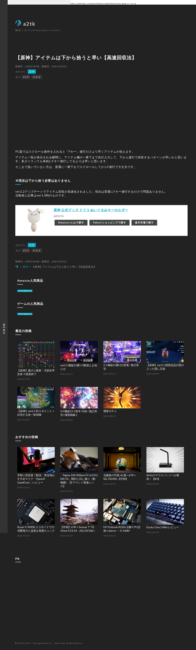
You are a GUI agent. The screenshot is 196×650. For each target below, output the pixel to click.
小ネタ (37, 76)
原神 (31, 71)
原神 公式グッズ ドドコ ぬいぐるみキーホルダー (91, 210)
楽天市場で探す (144, 222)
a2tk (25, 23)
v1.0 (26, 76)
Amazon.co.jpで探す (71, 222)
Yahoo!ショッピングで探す (109, 222)
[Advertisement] (101, 594)
